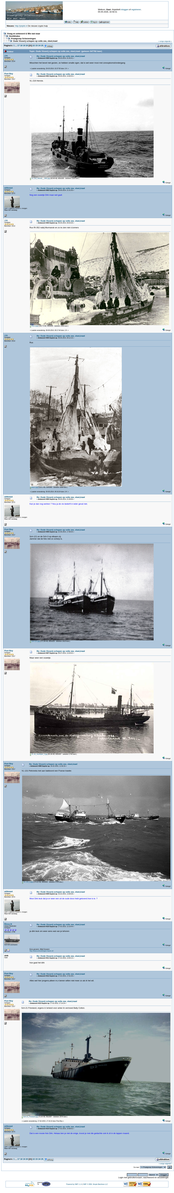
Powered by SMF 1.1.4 (74, 1184)
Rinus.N (8, 924)
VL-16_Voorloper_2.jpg (38, 754)
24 (39, 45)
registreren (136, 9)
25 (42, 45)
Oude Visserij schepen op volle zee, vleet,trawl (35, 41)
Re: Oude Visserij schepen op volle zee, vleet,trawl (61, 56)
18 (21, 45)
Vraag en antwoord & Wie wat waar (23, 33)
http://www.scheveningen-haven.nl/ (41, 951)
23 (36, 45)
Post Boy (8, 73)
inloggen (124, 9)
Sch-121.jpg (35, 641)
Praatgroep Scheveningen (23, 38)
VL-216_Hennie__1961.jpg (40, 178)
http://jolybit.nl (21, 26)
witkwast (8, 188)
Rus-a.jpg (34, 326)
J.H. (6, 56)
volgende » (168, 41)
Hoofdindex (14, 36)
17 (18, 45)
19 (24, 45)
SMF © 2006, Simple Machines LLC (95, 1184)
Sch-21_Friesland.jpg (30, 1117)
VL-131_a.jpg (27, 882)
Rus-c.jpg (34, 487)
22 (34, 45)
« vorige (161, 41)
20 (27, 45)
